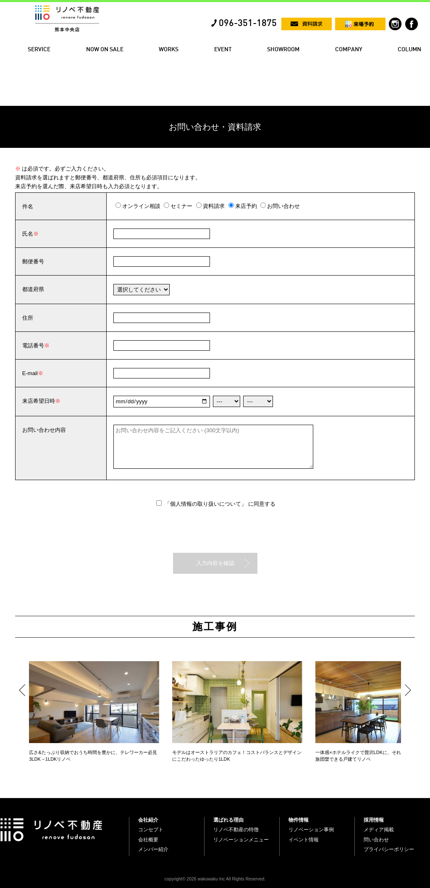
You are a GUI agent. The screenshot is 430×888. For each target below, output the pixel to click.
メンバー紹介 (153, 849)
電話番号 (33, 345)
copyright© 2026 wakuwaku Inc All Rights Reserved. (215, 879)
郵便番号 (33, 261)
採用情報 (374, 819)
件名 (27, 206)
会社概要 (148, 839)
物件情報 (298, 819)
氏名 (27, 234)
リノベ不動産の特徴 (236, 829)
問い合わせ (376, 839)
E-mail (30, 373)
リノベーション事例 (311, 829)
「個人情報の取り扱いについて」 (206, 504)
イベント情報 (303, 839)
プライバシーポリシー (389, 849)
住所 (27, 318)
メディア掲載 (379, 829)
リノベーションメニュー (241, 839)
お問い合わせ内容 (44, 430)
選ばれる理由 (228, 819)
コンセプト (150, 829)
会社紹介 (148, 819)
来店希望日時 (38, 401)
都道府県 (33, 289)
